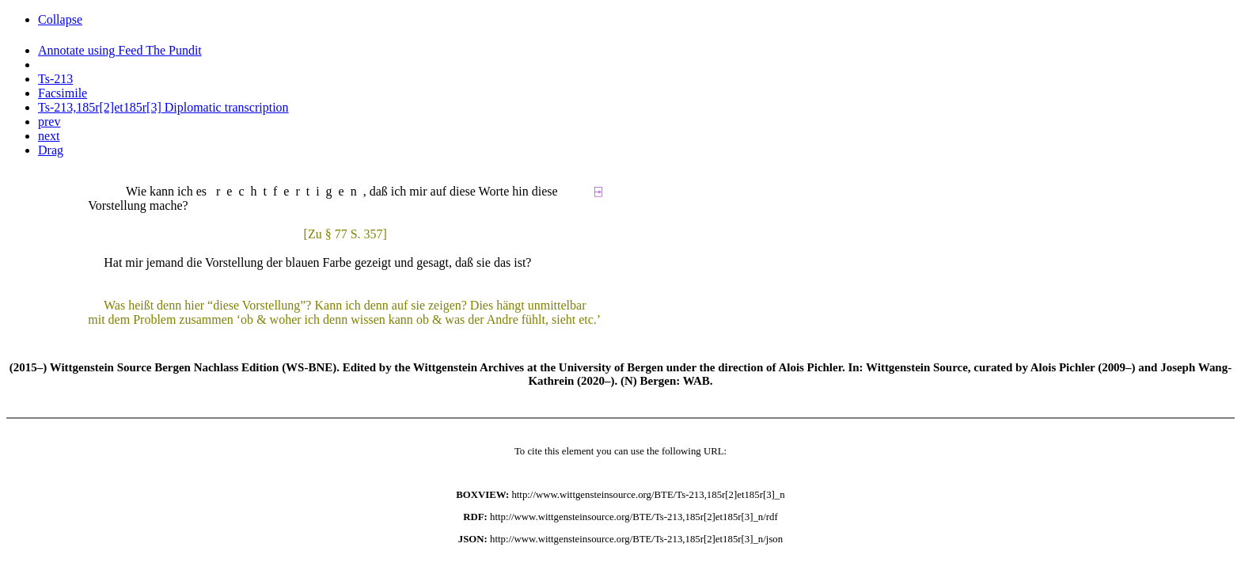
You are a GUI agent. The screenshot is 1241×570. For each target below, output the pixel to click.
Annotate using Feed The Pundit (120, 50)
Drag (50, 150)
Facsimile (62, 93)
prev (49, 121)
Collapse (60, 19)
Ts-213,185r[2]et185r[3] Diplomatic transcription (163, 107)
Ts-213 (55, 79)
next (49, 135)
